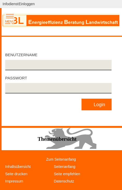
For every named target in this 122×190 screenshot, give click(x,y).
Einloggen (27, 4)
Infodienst (10, 4)
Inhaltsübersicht (18, 166)
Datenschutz (64, 181)
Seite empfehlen (67, 174)
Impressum (14, 181)
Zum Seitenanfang (61, 159)
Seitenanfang (65, 166)
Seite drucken (16, 174)
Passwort (16, 78)
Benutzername (21, 55)
